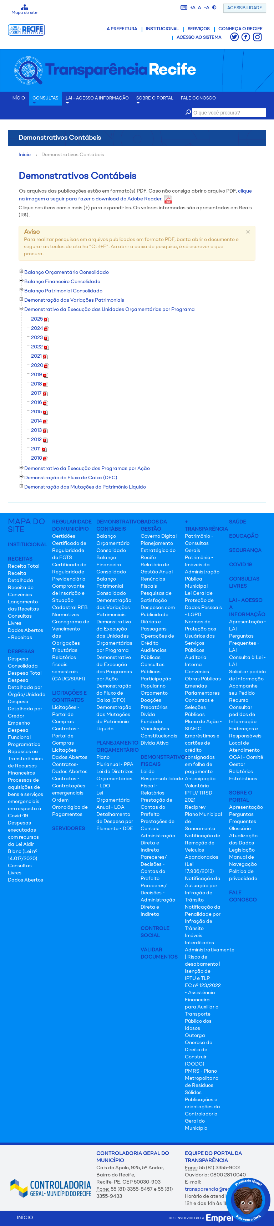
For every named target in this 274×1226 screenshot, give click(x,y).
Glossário (240, 828)
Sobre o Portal (154, 101)
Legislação (242, 850)
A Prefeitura (122, 29)
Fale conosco (198, 98)
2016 (39, 402)
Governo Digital (159, 536)
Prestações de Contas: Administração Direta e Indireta (158, 836)
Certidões (63, 536)
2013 (39, 430)
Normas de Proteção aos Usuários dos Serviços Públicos (200, 636)
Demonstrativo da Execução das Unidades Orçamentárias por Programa (114, 636)
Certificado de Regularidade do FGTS (69, 550)
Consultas (45, 101)
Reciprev (195, 807)
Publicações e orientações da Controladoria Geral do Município (202, 1114)
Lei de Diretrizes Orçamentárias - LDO (114, 778)
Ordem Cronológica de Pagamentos (70, 807)
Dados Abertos (25, 880)
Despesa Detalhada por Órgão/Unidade (26, 687)
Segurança (245, 550)
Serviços (198, 29)
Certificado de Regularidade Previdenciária (69, 572)
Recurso (238, 700)
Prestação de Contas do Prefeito (156, 807)
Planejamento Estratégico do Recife (158, 550)
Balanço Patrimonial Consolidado (111, 586)
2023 (40, 337)
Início (25, 154)
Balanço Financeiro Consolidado (111, 564)
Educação (244, 536)
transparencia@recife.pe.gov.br (222, 1189)
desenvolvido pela (201, 1218)
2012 (39, 439)
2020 (40, 365)
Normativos (65, 614)
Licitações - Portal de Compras (66, 714)
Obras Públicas (203, 678)
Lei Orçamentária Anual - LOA (113, 800)
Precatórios (154, 707)
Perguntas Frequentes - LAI (244, 643)
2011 (39, 448)
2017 (39, 393)
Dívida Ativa (155, 743)
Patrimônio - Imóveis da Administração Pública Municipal (202, 572)
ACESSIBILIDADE (244, 8)
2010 (39, 458)
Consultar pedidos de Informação (243, 714)
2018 (39, 384)
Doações (151, 700)
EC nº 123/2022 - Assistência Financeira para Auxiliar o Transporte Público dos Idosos (203, 1007)
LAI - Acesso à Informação (97, 101)
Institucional (162, 29)
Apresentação (246, 807)
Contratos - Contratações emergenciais (68, 786)
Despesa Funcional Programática (24, 737)
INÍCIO (18, 98)
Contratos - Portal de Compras (66, 736)
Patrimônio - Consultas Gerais (199, 543)
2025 (40, 319)
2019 (39, 374)
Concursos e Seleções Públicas (199, 707)
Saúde (237, 522)
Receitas (20, 559)
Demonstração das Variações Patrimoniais (113, 607)
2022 (40, 346)
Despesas (21, 651)
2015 (39, 411)
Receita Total (23, 566)
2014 (39, 421)
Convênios (197, 671)
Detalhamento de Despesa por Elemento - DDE (114, 821)
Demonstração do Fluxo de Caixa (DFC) (113, 693)
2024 (40, 328)
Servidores (68, 828)
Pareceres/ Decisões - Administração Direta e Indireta (158, 900)
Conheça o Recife (240, 29)
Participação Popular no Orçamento (156, 686)
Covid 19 (240, 564)
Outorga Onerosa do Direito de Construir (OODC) (198, 1050)
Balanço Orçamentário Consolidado (113, 543)
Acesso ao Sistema (199, 38)
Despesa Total (24, 673)
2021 (39, 356)
